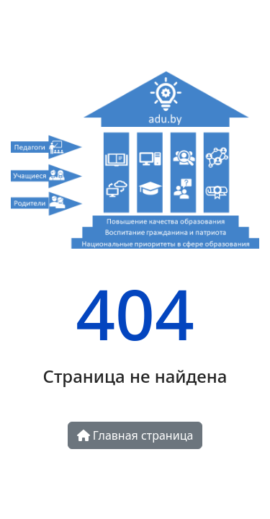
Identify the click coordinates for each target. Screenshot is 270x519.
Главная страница (135, 435)
